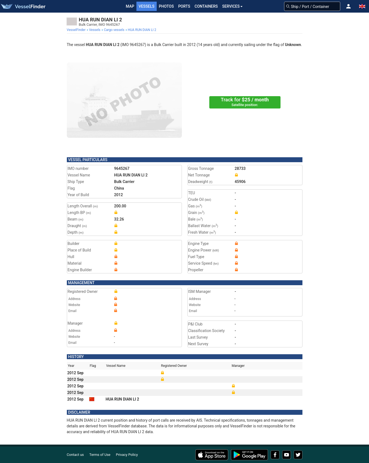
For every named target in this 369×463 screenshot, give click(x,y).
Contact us (75, 455)
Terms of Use (99, 455)
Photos (166, 6)
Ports (184, 6)
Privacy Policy (127, 455)
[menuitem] (77, 29)
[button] (348, 6)
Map (130, 6)
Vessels (147, 6)
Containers (206, 6)
